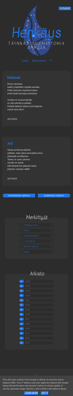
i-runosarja (29, 241)
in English (65, 8)
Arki (10, 143)
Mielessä (13, 77)
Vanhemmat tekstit (19, 195)
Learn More (31, 393)
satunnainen (39, 61)
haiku (26, 230)
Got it (45, 393)
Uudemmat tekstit (54, 195)
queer (26, 251)
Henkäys (36, 33)
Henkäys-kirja (31, 225)
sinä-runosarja (31, 235)
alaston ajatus (31, 246)
